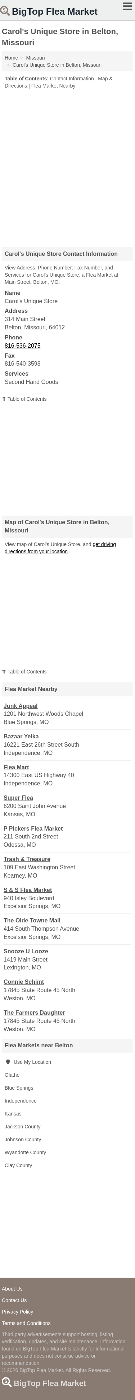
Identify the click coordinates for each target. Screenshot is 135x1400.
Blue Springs (19, 1088)
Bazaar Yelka (21, 736)
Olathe (12, 1075)
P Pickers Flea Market (33, 829)
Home (11, 58)
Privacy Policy (17, 1312)
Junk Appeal (21, 706)
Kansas (13, 1114)
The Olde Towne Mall (32, 920)
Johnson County (23, 1139)
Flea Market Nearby (53, 86)
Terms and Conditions (26, 1323)
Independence (21, 1101)
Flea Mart (16, 767)
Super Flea (18, 798)
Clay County (18, 1165)
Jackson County (23, 1126)
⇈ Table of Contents (24, 399)
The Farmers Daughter (34, 1013)
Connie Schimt (24, 982)
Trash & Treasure (27, 859)
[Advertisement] (67, 165)
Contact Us (14, 1300)
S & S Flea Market (28, 890)
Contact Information (72, 78)
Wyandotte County (25, 1152)
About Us (12, 1289)
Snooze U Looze (26, 951)
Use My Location (28, 1062)
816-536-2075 (23, 346)
